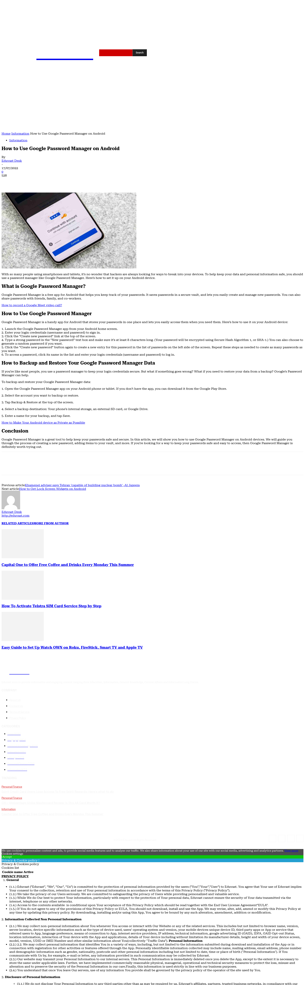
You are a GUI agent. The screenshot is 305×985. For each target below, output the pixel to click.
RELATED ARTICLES (18, 523)
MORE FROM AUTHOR (51, 523)
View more (291, 850)
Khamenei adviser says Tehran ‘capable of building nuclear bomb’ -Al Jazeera (82, 485)
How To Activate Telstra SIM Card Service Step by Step (51, 606)
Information (20, 133)
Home (6, 133)
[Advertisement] (152, 103)
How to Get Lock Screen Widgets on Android (52, 489)
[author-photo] (11, 508)
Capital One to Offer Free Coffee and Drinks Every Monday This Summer (68, 565)
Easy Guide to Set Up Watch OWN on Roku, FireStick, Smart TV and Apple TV (72, 647)
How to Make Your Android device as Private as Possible (43, 422)
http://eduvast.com (15, 515)
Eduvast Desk (12, 161)
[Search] (139, 52)
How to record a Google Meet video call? (32, 305)
